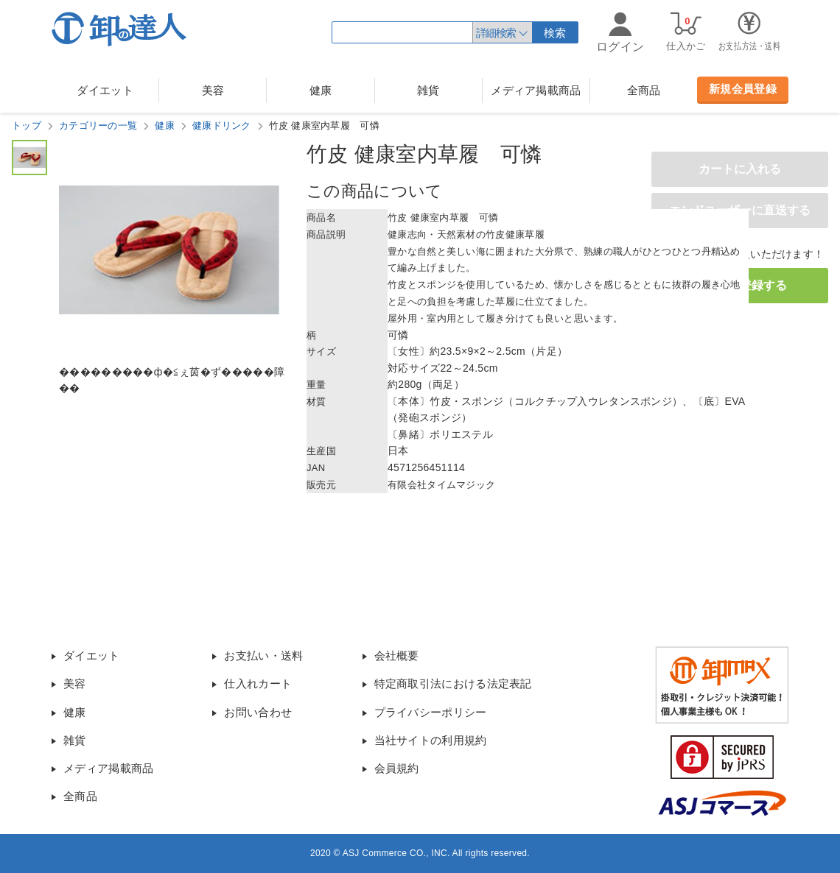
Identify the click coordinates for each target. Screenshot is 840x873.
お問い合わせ (258, 712)
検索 (555, 32)
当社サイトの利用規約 (430, 740)
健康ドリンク (221, 125)
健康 (320, 90)
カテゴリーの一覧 (98, 125)
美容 (213, 90)
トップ (26, 125)
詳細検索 (496, 32)
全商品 (644, 90)
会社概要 (396, 655)
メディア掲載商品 (536, 90)
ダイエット (105, 90)
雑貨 (428, 90)
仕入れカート (258, 683)
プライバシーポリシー (430, 712)
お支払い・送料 (263, 655)
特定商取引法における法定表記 (453, 683)
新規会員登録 (743, 88)
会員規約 (396, 768)
